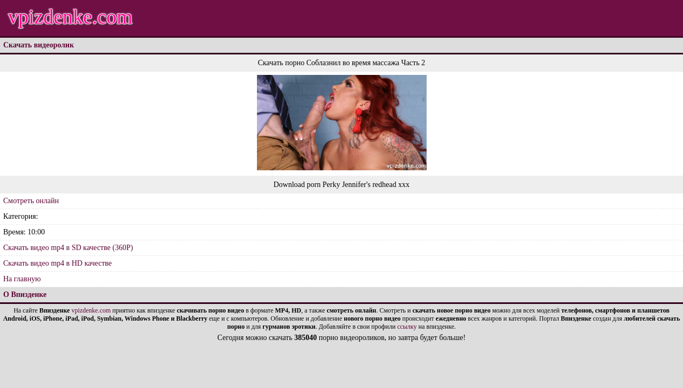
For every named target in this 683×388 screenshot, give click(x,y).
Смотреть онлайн (31, 201)
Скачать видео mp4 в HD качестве (57, 263)
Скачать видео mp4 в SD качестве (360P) (68, 248)
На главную (22, 279)
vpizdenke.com (70, 16)
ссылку (406, 326)
